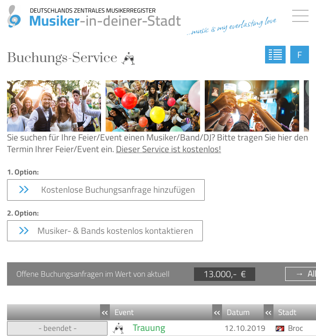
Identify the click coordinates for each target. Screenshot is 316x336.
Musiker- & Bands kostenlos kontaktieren (105, 230)
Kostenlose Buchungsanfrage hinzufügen (106, 189)
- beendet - (57, 328)
